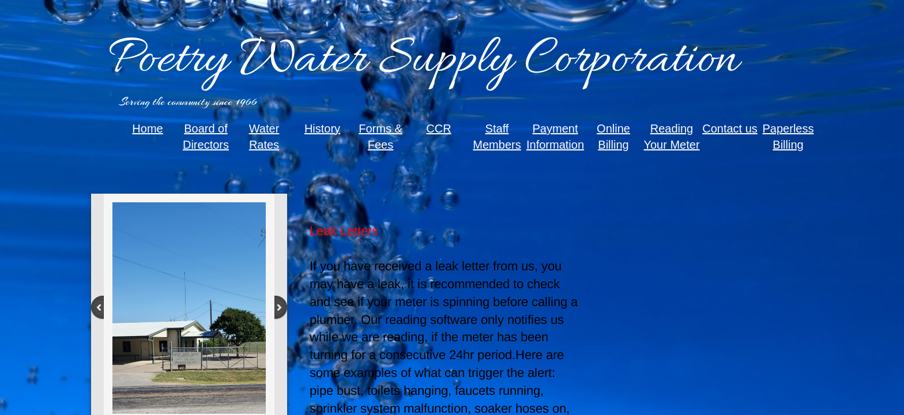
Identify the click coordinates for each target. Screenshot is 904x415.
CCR (438, 128)
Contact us (730, 128)
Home (147, 128)
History (322, 128)
